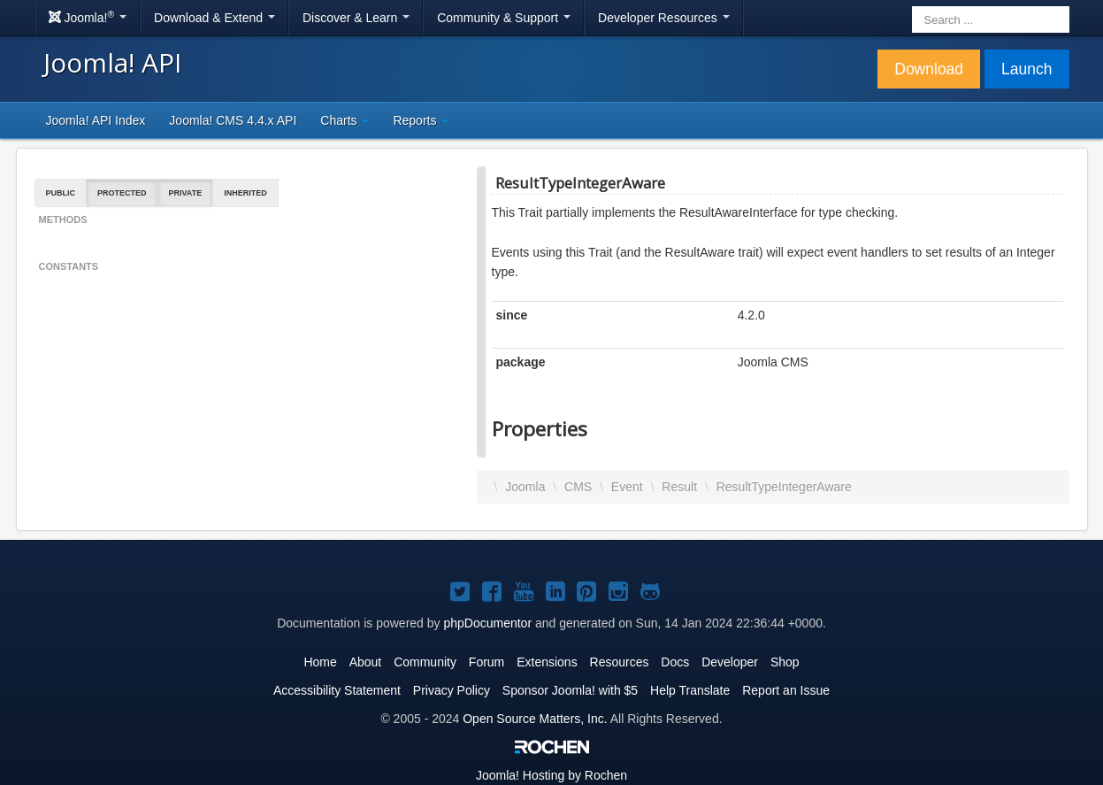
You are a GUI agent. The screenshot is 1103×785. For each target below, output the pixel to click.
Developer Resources (664, 18)
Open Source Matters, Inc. (535, 719)
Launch (1026, 69)
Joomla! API (112, 62)
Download (928, 69)
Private (186, 193)
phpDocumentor (487, 623)
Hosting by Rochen (551, 775)
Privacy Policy (451, 690)
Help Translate (690, 690)
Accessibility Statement (337, 690)
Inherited (245, 193)
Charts (344, 120)
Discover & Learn (356, 18)
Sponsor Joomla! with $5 (570, 690)
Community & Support (504, 18)
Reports (420, 120)
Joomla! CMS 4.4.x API (232, 120)
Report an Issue (786, 690)
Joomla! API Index (96, 120)
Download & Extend (214, 18)
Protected (122, 193)
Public (61, 193)
